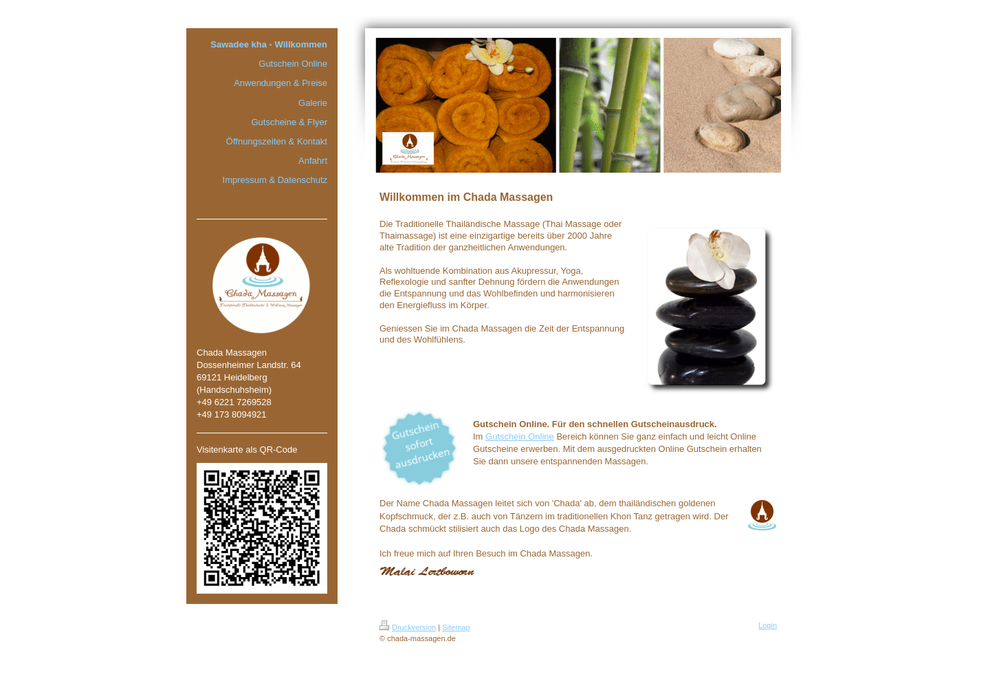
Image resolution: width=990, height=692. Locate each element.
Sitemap (456, 627)
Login (767, 625)
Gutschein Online (519, 436)
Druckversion (408, 627)
